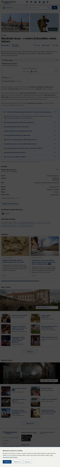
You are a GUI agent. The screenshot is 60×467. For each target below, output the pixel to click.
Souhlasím (7, 462)
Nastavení (28, 462)
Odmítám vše (17, 462)
